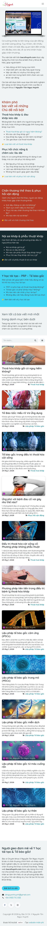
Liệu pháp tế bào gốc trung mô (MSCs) (20, 679)
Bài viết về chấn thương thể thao (19, 220)
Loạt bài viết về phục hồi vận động (20, 176)
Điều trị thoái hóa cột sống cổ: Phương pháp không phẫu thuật (21, 545)
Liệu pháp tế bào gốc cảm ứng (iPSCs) (20, 635)
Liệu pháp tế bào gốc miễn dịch (20, 722)
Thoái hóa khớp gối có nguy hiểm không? (24, 132)
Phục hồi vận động (36, 515)
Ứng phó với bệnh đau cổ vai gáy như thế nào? (21, 501)
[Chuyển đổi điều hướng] (42, 3)
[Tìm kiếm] (35, 340)
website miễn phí (36, 922)
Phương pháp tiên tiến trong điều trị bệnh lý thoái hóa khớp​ (23, 590)
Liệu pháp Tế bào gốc (34, 426)
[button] (42, 340)
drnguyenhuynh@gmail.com (17, 895)
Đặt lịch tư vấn (11, 888)
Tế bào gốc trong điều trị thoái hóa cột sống (23, 456)
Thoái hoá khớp (37, 384)
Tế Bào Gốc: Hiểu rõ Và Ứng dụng (22, 413)
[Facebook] (4, 905)
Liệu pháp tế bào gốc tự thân (19, 810)
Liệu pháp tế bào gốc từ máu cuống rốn (23, 765)
